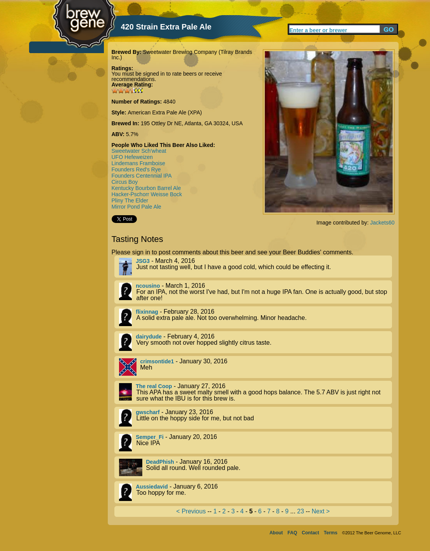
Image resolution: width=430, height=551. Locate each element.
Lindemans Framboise (139, 163)
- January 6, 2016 (255, 492)
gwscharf (147, 412)
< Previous (191, 511)
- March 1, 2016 (255, 292)
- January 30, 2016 (255, 367)
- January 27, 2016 (255, 392)
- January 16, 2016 (255, 467)
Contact (310, 532)
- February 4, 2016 (255, 342)
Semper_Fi (150, 437)
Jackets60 (382, 222)
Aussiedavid (152, 487)
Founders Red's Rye (136, 169)
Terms (330, 532)
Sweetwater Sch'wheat (139, 151)
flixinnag (147, 312)
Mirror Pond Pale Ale (136, 207)
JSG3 (143, 261)
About (276, 532)
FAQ (292, 532)
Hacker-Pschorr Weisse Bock (147, 194)
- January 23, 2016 (255, 418)
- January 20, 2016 (255, 442)
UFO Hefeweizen (132, 157)
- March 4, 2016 (255, 266)
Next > (321, 511)
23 (300, 511)
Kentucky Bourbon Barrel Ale (146, 188)
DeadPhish (160, 462)
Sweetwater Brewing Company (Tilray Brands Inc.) (182, 54)
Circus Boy (125, 182)
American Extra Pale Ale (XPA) (165, 112)
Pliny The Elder (130, 200)
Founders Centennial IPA (142, 176)
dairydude (149, 336)
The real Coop (154, 386)
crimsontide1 (157, 361)
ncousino (148, 286)
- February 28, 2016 (255, 317)
